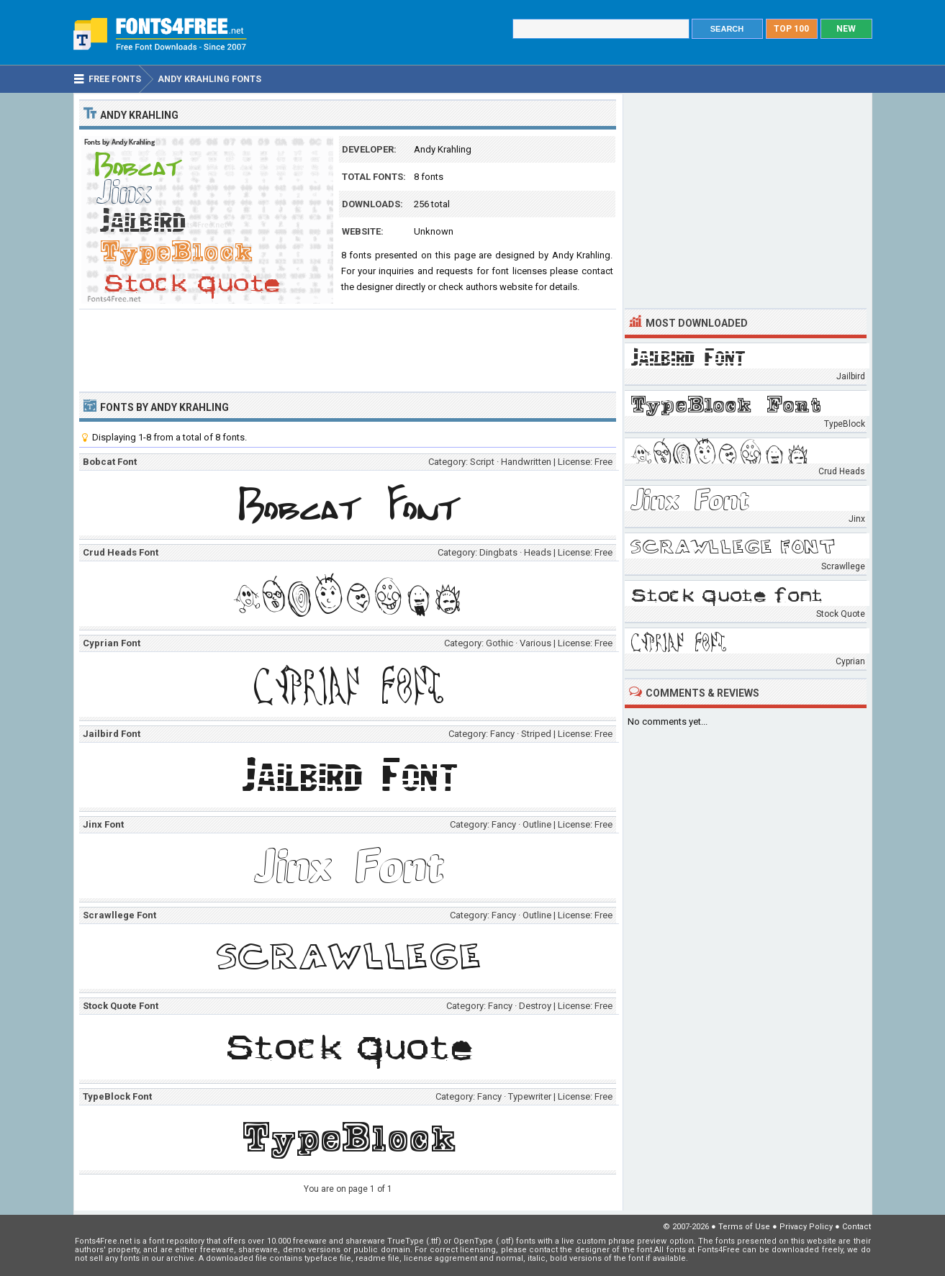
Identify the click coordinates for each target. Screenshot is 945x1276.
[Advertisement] (347, 349)
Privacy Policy (806, 1226)
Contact (856, 1226)
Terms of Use (744, 1226)
